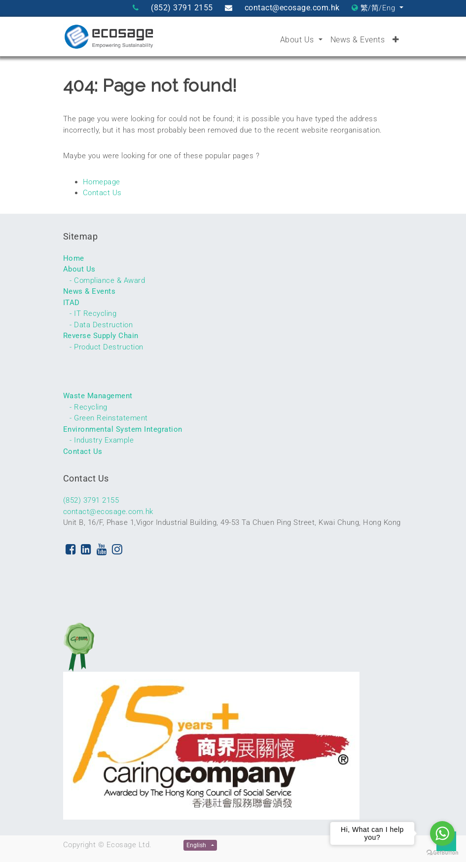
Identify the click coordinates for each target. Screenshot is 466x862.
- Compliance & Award (107, 280)
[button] (396, 36)
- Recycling (89, 407)
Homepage (101, 181)
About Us (79, 269)
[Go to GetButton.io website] (442, 852)
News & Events (89, 291)
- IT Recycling (93, 313)
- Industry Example (102, 440)
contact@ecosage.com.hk (108, 511)
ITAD (71, 302)
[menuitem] (357, 36)
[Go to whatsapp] (442, 833)
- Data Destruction (101, 324)
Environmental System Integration (122, 429)
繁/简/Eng (377, 7)
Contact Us (102, 192)
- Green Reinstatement (109, 418)
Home (73, 258)
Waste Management (98, 395)
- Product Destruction (105, 347)
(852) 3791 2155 (91, 500)
